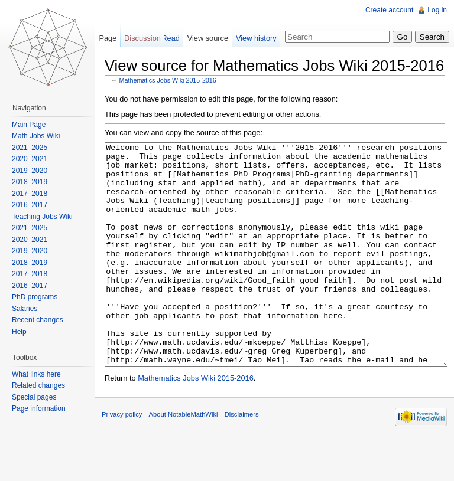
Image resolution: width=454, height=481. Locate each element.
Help (19, 332)
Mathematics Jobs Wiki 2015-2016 (167, 80)
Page (107, 38)
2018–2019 (29, 182)
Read (170, 38)
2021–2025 (29, 147)
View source (207, 38)
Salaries (24, 309)
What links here (36, 374)
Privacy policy (122, 458)
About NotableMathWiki (183, 458)
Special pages (34, 397)
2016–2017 (29, 205)
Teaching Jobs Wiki (42, 216)
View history (256, 38)
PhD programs (34, 297)
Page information (39, 408)
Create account (389, 10)
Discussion (142, 38)
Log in (437, 10)
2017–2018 (29, 193)
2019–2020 (29, 170)
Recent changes (37, 320)
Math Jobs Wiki (36, 136)
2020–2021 (29, 159)
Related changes (38, 385)
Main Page (29, 124)
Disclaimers (242, 458)
